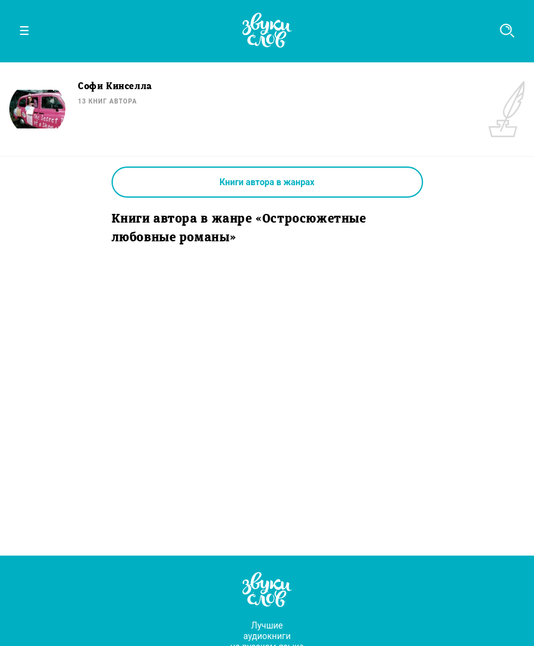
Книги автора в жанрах (266, 182)
